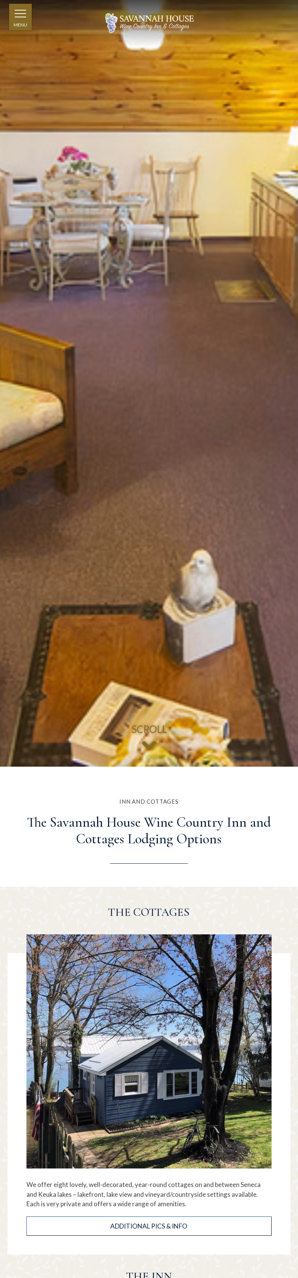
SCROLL (149, 741)
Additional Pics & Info (148, 1226)
